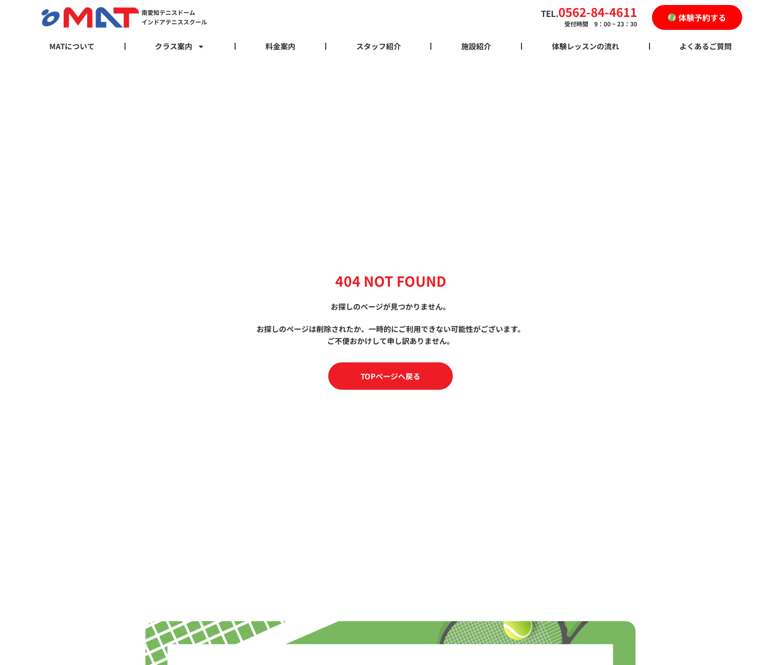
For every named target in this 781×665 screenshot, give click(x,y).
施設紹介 (476, 46)
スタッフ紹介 (378, 46)
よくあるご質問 (705, 46)
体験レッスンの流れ (585, 46)
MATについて (72, 46)
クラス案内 (180, 46)
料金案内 (280, 46)
